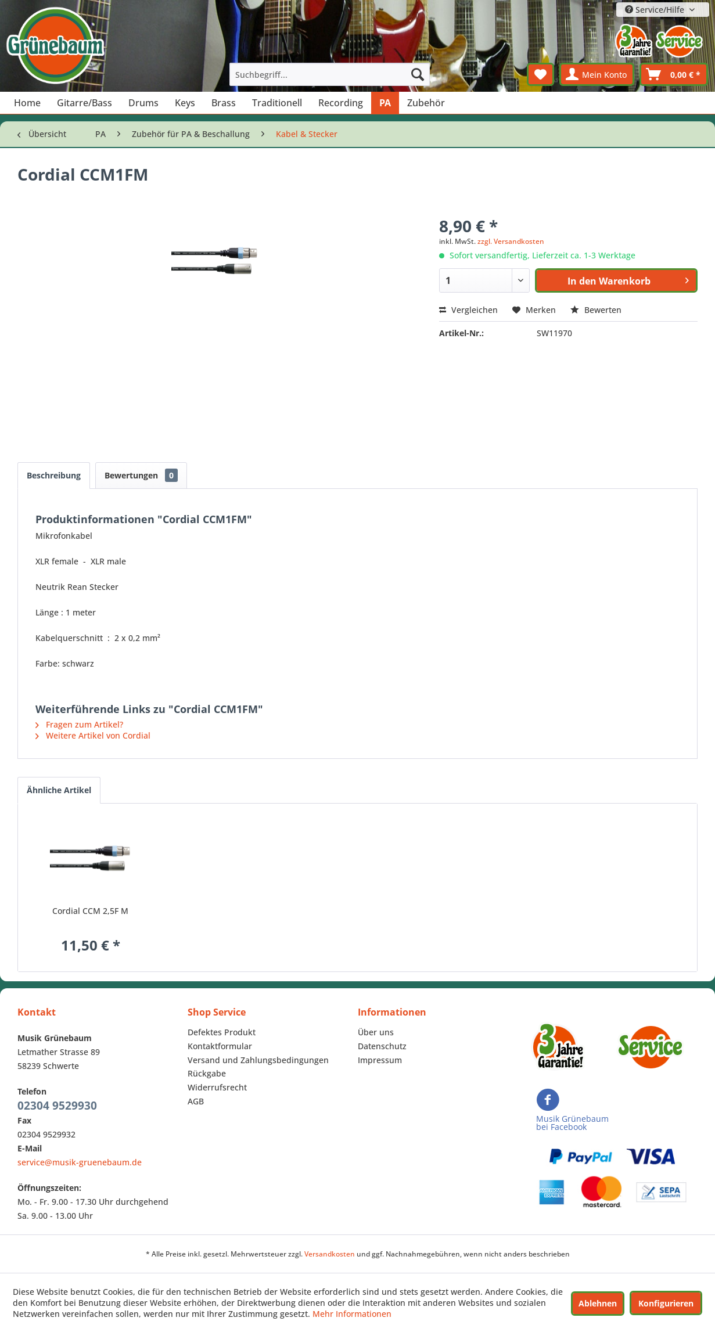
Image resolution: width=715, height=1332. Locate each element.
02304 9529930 (57, 1105)
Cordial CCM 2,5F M (90, 910)
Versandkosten (329, 1254)
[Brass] (223, 103)
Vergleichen (468, 309)
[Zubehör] (426, 103)
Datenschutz (382, 1046)
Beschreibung (54, 475)
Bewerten (595, 309)
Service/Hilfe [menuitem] (656, 9)
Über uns (376, 1032)
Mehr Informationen (351, 1313)
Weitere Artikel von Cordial (92, 735)
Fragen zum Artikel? (79, 724)
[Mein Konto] (596, 74)
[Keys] (185, 103)
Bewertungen (141, 475)
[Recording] (340, 103)
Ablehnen (598, 1303)
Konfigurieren (666, 1303)
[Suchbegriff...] (329, 74)
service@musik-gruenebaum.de (79, 1162)
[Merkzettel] (540, 74)
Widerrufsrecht (217, 1087)
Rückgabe (207, 1073)
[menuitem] (329, 74)
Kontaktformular (220, 1046)
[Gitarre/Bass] (84, 103)
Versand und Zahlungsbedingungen (258, 1059)
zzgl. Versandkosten (510, 241)
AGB (196, 1101)
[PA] (385, 103)
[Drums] (143, 103)
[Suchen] (417, 74)
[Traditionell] (277, 103)
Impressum (380, 1059)
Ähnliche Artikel (59, 789)
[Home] (27, 103)
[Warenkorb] (673, 74)
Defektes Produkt (222, 1032)
